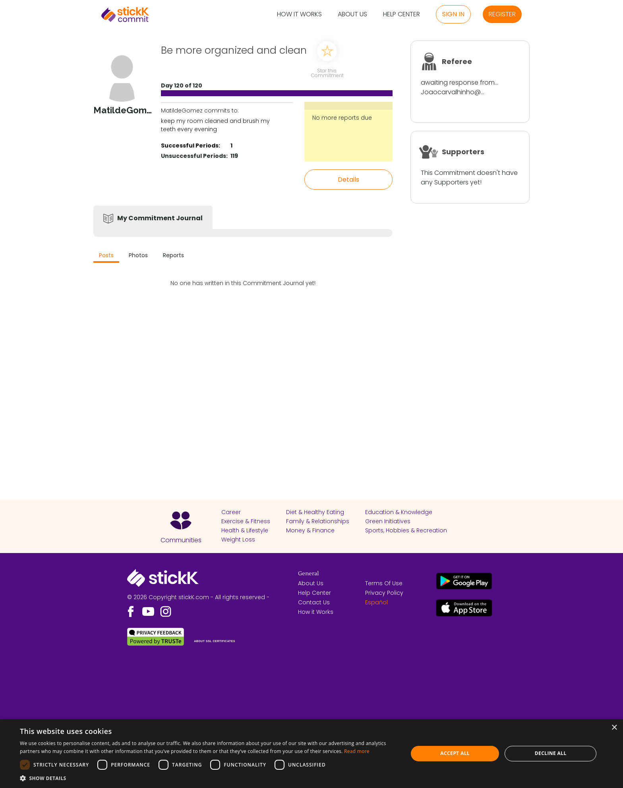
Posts (106, 255)
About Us (352, 14)
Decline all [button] (551, 753)
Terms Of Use (383, 583)
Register (502, 14)
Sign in (453, 14)
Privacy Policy (384, 593)
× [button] (614, 728)
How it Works (299, 14)
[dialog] (311, 753)
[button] (208, 778)
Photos (138, 255)
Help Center (401, 14)
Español (376, 602)
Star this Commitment (327, 72)
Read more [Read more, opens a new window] (357, 751)
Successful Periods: (190, 145)
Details (348, 179)
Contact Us (314, 602)
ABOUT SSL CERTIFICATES (214, 641)
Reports (173, 255)
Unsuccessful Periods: (194, 156)
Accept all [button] (455, 753)
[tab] (106, 256)
